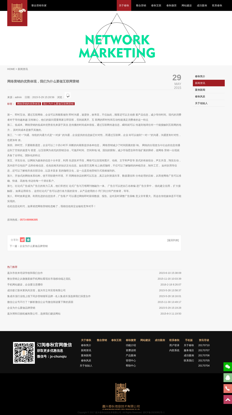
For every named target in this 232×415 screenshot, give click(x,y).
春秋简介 (200, 76)
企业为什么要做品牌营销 (21, 307)
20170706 (204, 355)
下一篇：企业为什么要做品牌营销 (29, 246)
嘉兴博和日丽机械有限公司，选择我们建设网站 (34, 313)
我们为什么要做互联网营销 (58, 103)
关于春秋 (124, 5)
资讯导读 (204, 340)
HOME (11, 69)
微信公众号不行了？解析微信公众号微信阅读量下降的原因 (40, 302)
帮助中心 (131, 365)
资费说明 (131, 350)
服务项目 (189, 350)
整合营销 (141, 5)
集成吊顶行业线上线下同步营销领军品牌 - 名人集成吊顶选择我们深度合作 (49, 296)
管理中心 (131, 360)
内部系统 (174, 350)
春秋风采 (200, 96)
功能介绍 (131, 345)
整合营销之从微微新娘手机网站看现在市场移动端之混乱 (39, 278)
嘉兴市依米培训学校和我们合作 (25, 272)
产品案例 (131, 355)
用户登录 (174, 345)
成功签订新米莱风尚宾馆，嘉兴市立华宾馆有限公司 (36, 290)
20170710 (204, 345)
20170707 (204, 350)
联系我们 (189, 360)
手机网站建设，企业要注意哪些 (25, 284)
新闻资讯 (200, 83)
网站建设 (187, 5)
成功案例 (202, 5)
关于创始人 (201, 103)
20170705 (204, 360)
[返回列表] (173, 240)
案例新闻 (200, 89)
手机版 (189, 340)
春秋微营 (171, 5)
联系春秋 (217, 5)
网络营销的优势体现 (28, 103)
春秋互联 (156, 5)
